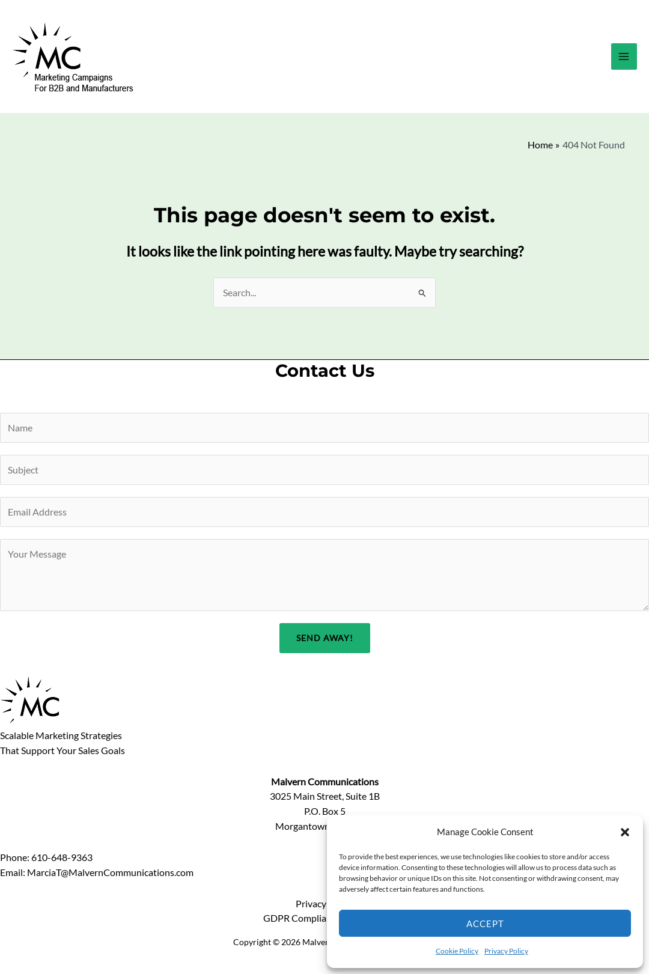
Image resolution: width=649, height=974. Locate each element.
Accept (485, 923)
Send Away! (324, 638)
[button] (625, 832)
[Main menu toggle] (624, 56)
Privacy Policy (506, 950)
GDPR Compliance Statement (324, 918)
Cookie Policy (457, 950)
